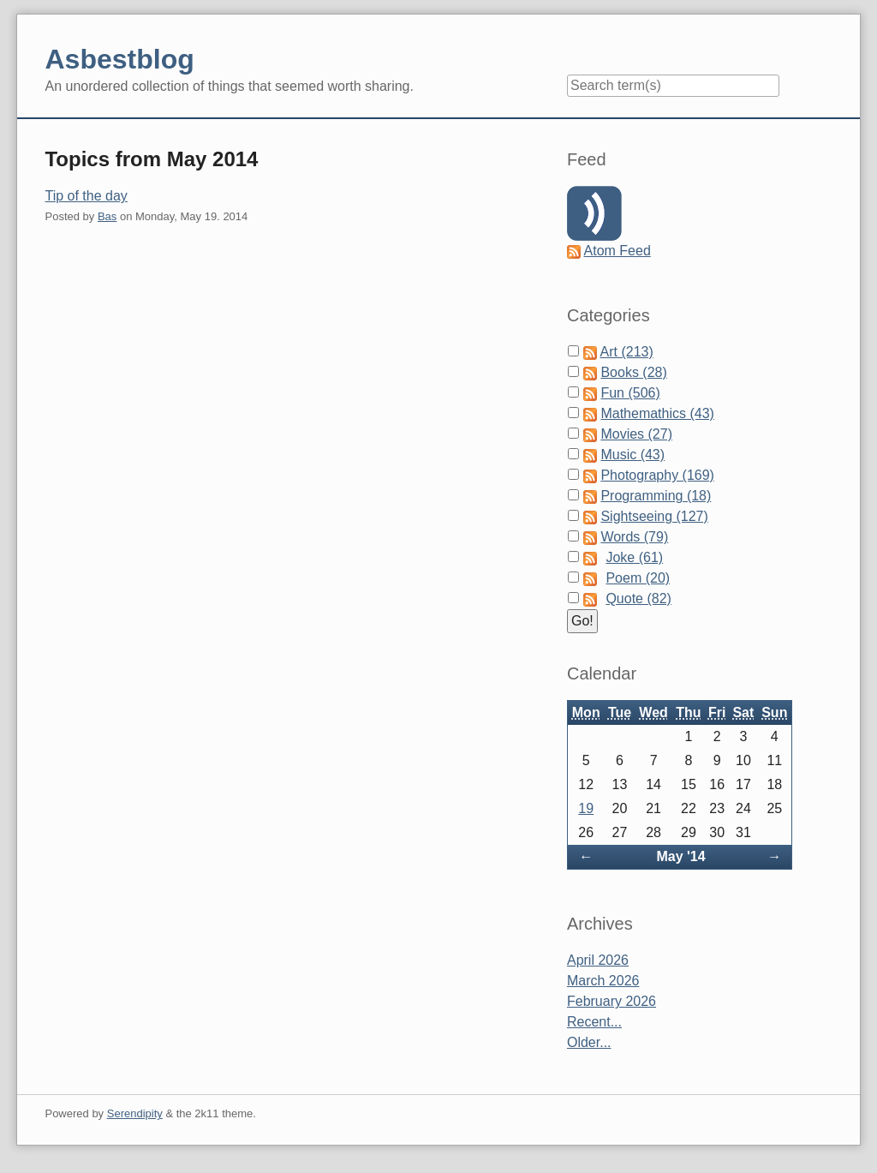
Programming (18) (655, 495)
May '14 (680, 856)
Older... (589, 1042)
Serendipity (135, 1113)
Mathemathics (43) (657, 413)
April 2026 (598, 960)
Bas (107, 216)
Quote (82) (638, 598)
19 (586, 808)
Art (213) (626, 351)
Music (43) (632, 454)
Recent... (594, 1021)
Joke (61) (634, 557)
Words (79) (634, 537)
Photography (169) (657, 475)
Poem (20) (638, 578)
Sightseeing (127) (653, 516)
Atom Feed (617, 250)
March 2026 (603, 980)
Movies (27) (636, 434)
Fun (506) (629, 393)
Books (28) (633, 372)
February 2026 (611, 1001)
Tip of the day (86, 196)
